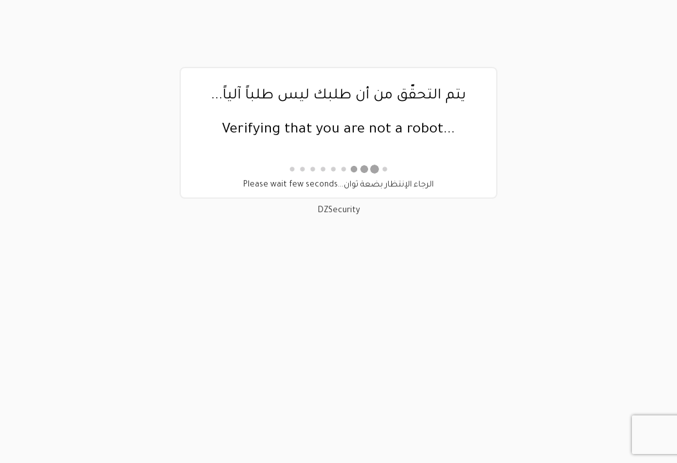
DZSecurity (339, 210)
